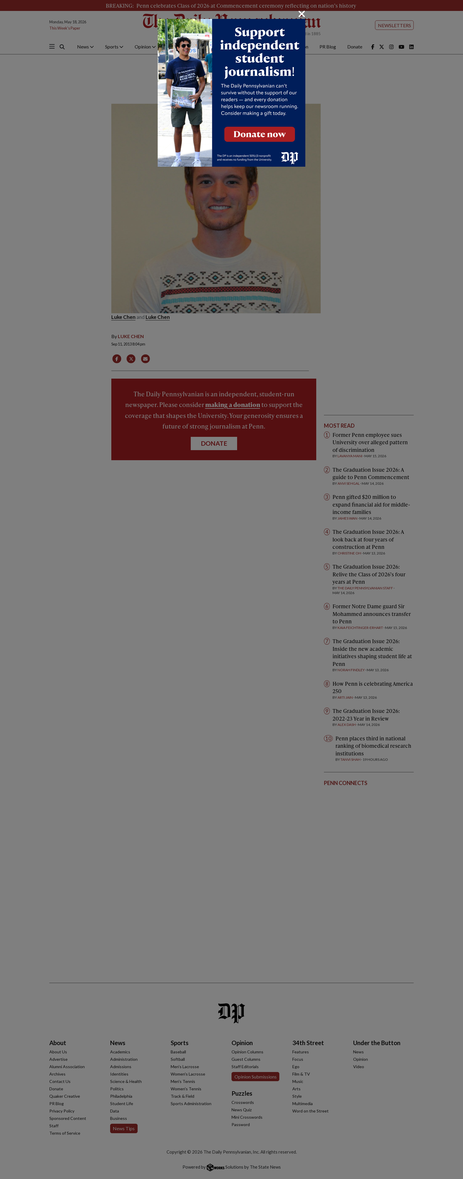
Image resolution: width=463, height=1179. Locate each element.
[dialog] (231, 589)
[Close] (302, 14)
